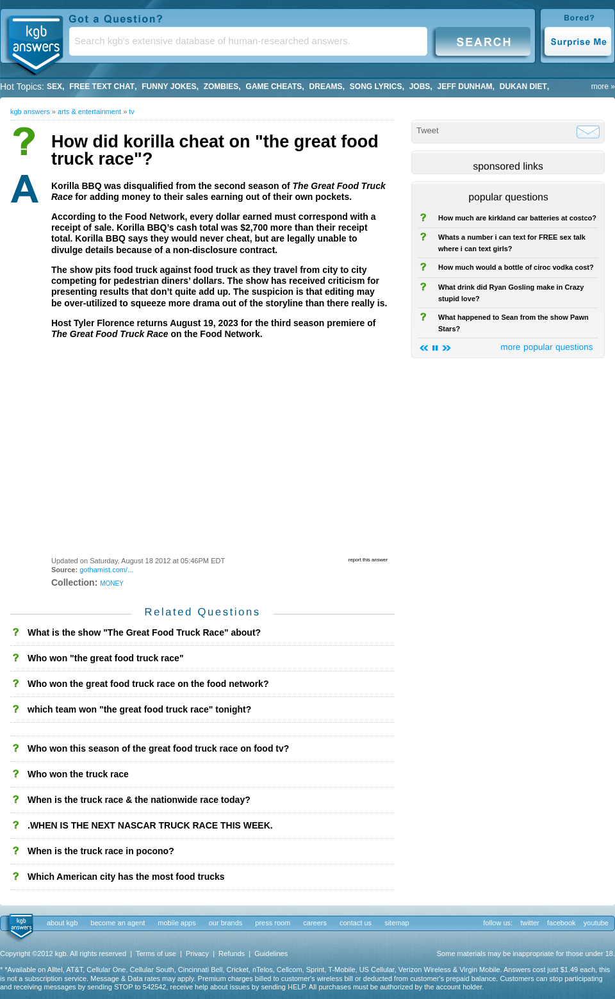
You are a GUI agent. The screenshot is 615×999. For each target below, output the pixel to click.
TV (132, 111)
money (112, 582)
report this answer (368, 560)
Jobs (419, 86)
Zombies (221, 86)
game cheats (274, 86)
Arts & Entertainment (89, 111)
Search (483, 40)
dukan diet (523, 86)
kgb (20, 927)
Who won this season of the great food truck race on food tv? (158, 748)
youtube (596, 923)
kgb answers (30, 111)
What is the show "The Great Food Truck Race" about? (144, 632)
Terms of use (156, 953)
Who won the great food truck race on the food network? (148, 684)
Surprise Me (577, 40)
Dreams (326, 86)
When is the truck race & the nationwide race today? (139, 800)
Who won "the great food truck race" (106, 658)
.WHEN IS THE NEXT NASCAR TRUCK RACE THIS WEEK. (150, 825)
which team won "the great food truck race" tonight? (139, 709)
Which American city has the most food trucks (126, 876)
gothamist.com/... (106, 570)
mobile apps (176, 923)
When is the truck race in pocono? (101, 851)
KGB (35, 42)
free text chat (102, 86)
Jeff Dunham (465, 86)
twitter (529, 923)
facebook (561, 923)
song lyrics (376, 86)
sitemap (396, 923)
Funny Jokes (169, 86)
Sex (54, 86)
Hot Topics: (22, 86)
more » (603, 86)
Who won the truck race (78, 774)
